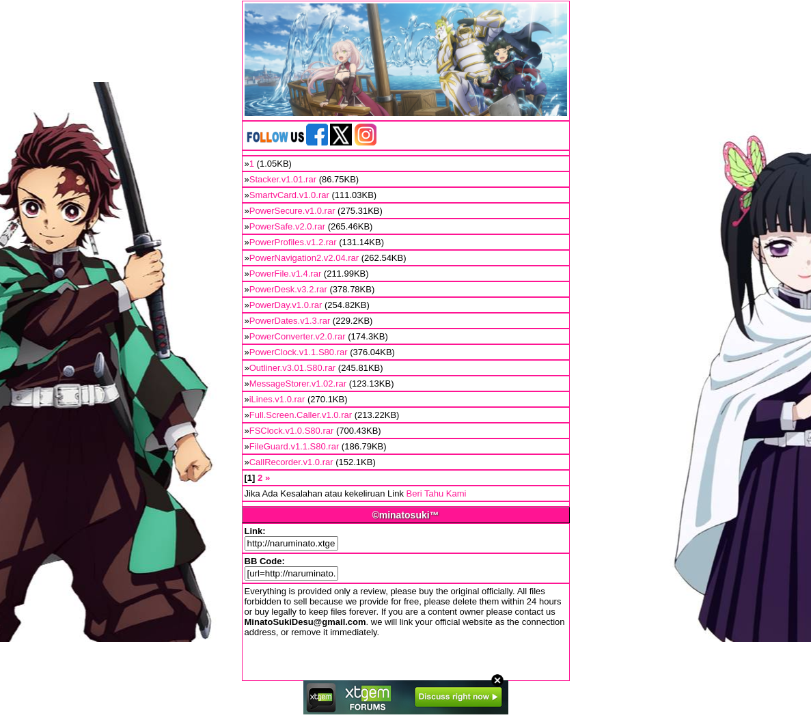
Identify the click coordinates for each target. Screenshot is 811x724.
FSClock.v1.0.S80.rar (291, 431)
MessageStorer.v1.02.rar (297, 383)
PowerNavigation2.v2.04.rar (304, 258)
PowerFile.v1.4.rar (285, 273)
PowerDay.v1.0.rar (285, 305)
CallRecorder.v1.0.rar (291, 462)
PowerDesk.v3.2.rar (288, 289)
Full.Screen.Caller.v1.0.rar (300, 415)
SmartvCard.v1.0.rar (289, 195)
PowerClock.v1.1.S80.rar (298, 352)
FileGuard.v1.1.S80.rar (294, 446)
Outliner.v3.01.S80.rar (292, 368)
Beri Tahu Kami (437, 493)
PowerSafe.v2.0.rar (287, 226)
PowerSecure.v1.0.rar (292, 211)
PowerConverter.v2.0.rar (297, 336)
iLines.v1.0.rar (277, 399)
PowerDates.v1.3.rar (290, 321)
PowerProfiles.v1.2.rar (293, 242)
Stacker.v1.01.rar (282, 179)
